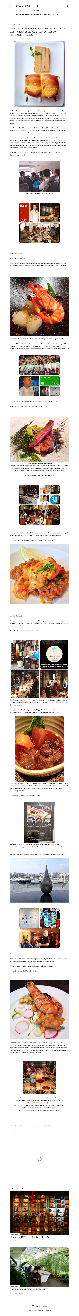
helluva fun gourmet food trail (47, 111)
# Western (36, 1126)
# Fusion (22, 1126)
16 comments (19, 1241)
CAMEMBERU (28, 6)
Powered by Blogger (39, 1306)
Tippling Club (37, 401)
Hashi (20, 253)
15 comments (19, 1293)
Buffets (37, 14)
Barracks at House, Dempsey (28, 1289)
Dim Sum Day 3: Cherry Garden (29, 1237)
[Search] (68, 6)
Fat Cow (26, 700)
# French (16, 1126)
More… (56, 14)
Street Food (27, 14)
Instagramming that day (21, 130)
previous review (58, 702)
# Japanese (29, 1126)
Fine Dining (47, 14)
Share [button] (11, 1123)
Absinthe (26, 138)
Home (18, 14)
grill (44, 1126)
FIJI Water (36, 1103)
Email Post (18, 1123)
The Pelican (21, 533)
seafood (48, 1126)
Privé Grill (16, 954)
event (41, 1126)
